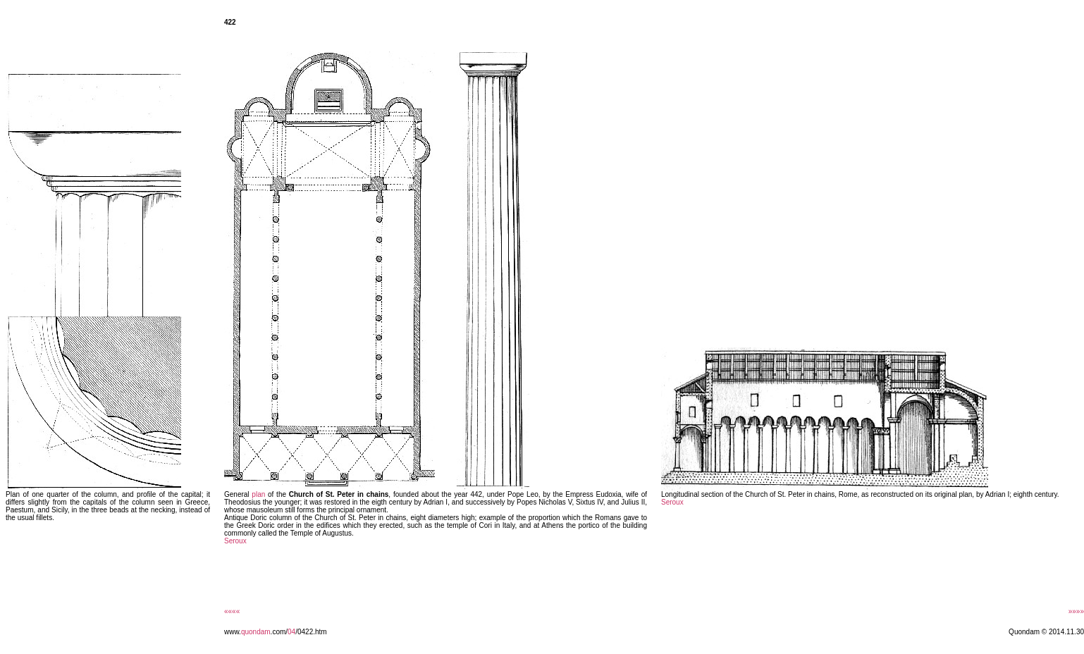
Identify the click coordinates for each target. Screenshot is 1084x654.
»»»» (1076, 611)
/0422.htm (310, 632)
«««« (232, 611)
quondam (256, 632)
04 (291, 632)
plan (258, 494)
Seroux (235, 541)
